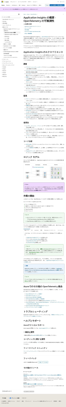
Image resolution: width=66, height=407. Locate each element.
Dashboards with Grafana (31, 113)
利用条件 (55, 401)
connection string (36, 239)
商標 (60, 401)
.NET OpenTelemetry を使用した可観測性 (35, 299)
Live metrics (28, 73)
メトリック (28, 102)
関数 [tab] (41, 230)
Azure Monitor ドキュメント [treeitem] (8, 19)
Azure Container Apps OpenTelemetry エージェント (37, 305)
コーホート (28, 135)
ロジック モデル (28, 28)
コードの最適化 (29, 147)
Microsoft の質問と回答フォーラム (39, 335)
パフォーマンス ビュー (31, 87)
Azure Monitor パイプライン (50, 300)
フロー (27, 132)
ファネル (28, 129)
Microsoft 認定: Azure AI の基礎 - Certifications (33, 384)
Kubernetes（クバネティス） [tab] (50, 230)
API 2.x (26, 281)
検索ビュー (28, 77)
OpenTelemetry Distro (32, 240)
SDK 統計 (28, 117)
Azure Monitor (33, 14)
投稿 (23, 401)
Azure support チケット (44, 328)
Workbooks (28, 110)
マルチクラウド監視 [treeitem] (8, 55)
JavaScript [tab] (36, 230)
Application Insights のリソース (34, 237)
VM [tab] (32, 230)
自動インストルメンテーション (47, 249)
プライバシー (28, 401)
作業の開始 (27, 29)
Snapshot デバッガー (31, 151)
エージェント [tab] (60, 230)
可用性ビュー (29, 80)
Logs (27, 108)
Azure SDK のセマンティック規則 (33, 294)
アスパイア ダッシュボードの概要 (34, 307)
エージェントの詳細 (30, 90)
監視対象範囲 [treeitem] (6, 53)
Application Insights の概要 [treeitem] (10, 32)
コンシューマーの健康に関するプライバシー (42, 401)
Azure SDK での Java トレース (33, 295)
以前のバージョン (11, 401)
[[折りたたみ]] (18, 14)
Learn (25, 14)
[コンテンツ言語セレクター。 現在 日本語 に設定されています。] (4, 398)
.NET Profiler (29, 144)
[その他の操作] (63, 14)
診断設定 (28, 105)
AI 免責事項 (4, 401)
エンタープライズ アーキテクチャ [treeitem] (10, 57)
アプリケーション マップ (32, 70)
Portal (47, 5)
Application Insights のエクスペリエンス (33, 26)
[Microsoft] (2, 2)
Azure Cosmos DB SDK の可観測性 (34, 297)
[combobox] (11, 17)
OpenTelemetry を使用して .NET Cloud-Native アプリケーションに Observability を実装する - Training (43, 375)
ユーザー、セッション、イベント (33, 125)
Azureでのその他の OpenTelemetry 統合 (33, 31)
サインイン (62, 1)
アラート (28, 99)
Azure (28, 14)
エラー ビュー (29, 83)
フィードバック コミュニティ (30, 351)
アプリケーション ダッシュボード (34, 67)
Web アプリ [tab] (26, 230)
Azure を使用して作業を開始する (57, 5)
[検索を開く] (58, 2)
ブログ (18, 401)
